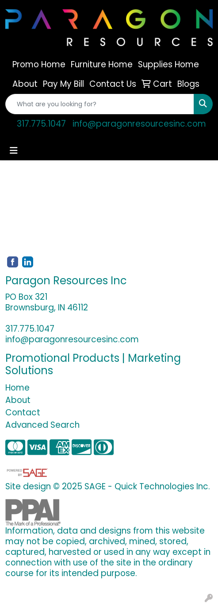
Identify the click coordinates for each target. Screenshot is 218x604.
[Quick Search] (99, 104)
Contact (22, 412)
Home (17, 388)
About (18, 400)
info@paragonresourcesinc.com (139, 124)
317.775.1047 (41, 124)
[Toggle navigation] (13, 150)
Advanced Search (42, 425)
